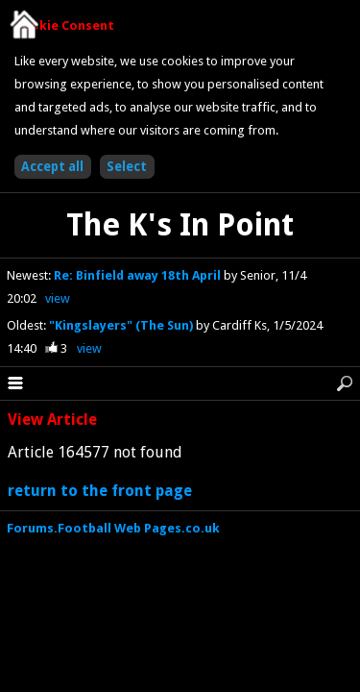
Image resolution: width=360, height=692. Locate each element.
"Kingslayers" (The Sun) (122, 325)
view (57, 298)
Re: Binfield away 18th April (139, 275)
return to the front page (100, 491)
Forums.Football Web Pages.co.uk (113, 528)
